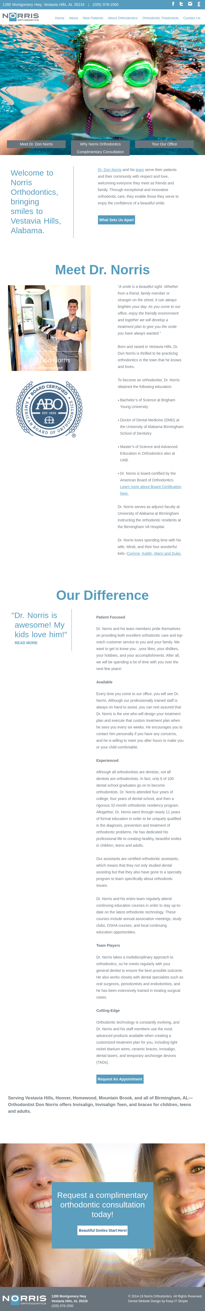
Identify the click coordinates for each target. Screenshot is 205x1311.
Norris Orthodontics (158, 1296)
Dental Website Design (144, 1301)
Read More (26, 643)
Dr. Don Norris (110, 170)
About (73, 18)
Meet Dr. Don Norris (36, 144)
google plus (199, 4)
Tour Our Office (164, 144)
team (140, 170)
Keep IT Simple (177, 1301)
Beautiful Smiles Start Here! (103, 1230)
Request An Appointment (120, 1079)
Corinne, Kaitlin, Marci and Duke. (154, 553)
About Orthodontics (122, 18)
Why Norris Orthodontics (100, 144)
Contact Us (191, 18)
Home (59, 18)
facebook (173, 4)
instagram (190, 4)
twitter (181, 4)
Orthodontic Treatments (160, 18)
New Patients (93, 18)
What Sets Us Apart (116, 220)
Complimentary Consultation (100, 152)
